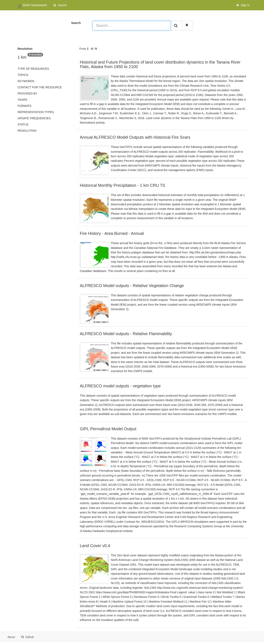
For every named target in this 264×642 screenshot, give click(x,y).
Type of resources (33, 68)
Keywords (26, 81)
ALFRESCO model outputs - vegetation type (120, 386)
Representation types (36, 112)
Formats (24, 106)
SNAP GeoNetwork (32, 5)
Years (22, 99)
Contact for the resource (40, 87)
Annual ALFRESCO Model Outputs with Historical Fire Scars (135, 137)
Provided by (27, 93)
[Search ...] (131, 25)
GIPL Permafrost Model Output (108, 429)
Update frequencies (34, 118)
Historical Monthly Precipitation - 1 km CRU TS (122, 185)
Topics (23, 75)
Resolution (27, 130)
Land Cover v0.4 (95, 545)
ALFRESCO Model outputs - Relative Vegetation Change (132, 285)
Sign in (243, 5)
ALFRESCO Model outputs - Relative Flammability (126, 333)
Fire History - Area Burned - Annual (112, 233)
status (23, 124)
